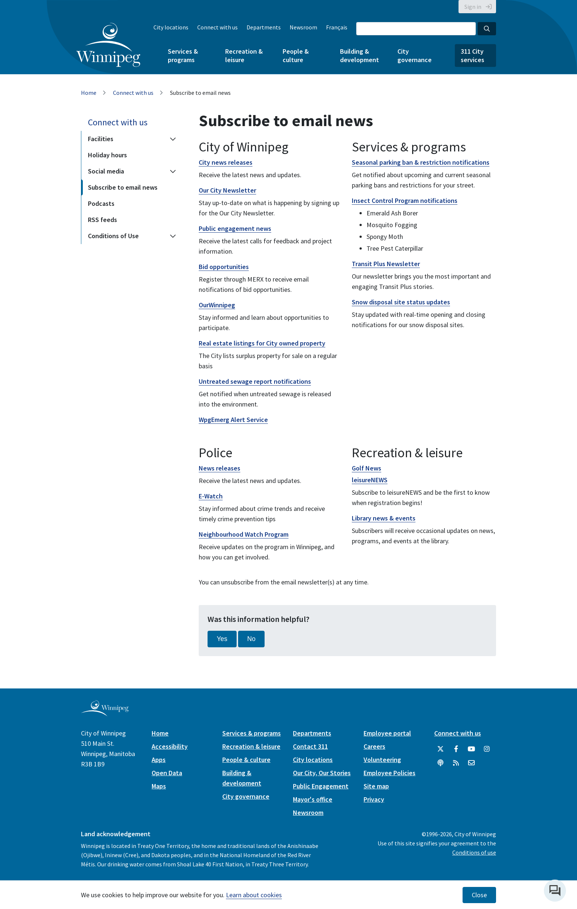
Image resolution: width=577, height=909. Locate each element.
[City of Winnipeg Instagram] (487, 749)
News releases (219, 468)
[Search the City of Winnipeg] (416, 28)
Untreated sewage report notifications (255, 381)
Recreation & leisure (244, 55)
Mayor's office (312, 799)
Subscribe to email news (122, 187)
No (251, 639)
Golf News (366, 468)
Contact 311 (310, 746)
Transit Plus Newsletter (386, 264)
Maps (159, 786)
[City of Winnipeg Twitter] (440, 749)
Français (336, 27)
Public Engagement (320, 786)
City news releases (225, 162)
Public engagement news (235, 228)
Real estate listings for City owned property (262, 343)
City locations (170, 27)
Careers (374, 746)
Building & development (359, 55)
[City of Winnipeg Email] (471, 763)
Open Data (167, 773)
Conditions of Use (113, 236)
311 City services (472, 55)
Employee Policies (389, 773)
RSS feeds (102, 219)
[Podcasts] (440, 763)
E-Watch (211, 496)
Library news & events (383, 518)
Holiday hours (107, 155)
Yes (222, 639)
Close (479, 895)
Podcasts (101, 203)
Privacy (374, 799)
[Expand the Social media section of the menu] (173, 171)
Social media (106, 171)
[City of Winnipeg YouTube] (471, 749)
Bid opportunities (224, 266)
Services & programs (183, 55)
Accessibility (170, 746)
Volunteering (382, 759)
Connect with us (217, 27)
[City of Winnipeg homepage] (104, 713)
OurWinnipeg (217, 305)
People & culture (296, 55)
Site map (376, 786)
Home (88, 92)
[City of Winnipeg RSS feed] (456, 763)
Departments (264, 27)
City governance (414, 55)
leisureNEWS (369, 480)
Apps (159, 759)
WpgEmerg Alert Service (233, 419)
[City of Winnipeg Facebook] (456, 749)
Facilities (100, 139)
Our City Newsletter (227, 190)
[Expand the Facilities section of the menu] (173, 139)
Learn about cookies (254, 895)
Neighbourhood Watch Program (243, 534)
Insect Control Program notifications (404, 200)
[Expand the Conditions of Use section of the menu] (173, 236)
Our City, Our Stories (322, 773)
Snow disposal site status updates (401, 302)
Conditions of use (474, 852)
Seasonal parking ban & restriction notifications (420, 162)
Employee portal (387, 733)
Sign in (472, 6)
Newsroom (303, 27)
